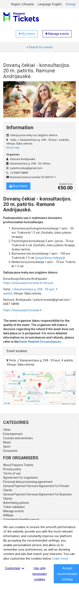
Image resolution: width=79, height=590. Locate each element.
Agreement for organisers (20, 477)
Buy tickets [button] (18, 186)
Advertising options (16, 502)
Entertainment (13, 434)
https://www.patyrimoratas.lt (22, 310)
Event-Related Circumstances (40, 341)
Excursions (10, 450)
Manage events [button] (57, 33)
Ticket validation (14, 507)
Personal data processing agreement (27, 481)
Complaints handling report (21, 519)
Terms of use (12, 473)
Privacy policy (12, 469)
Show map (12, 147)
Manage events (13, 511)
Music (7, 442)
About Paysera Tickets (18, 465)
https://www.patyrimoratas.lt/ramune (28, 283)
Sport (7, 446)
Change (71, 4)
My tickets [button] (27, 33)
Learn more (60, 558)
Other (7, 429)
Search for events (39, 47)
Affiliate (8, 515)
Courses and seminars (18, 438)
